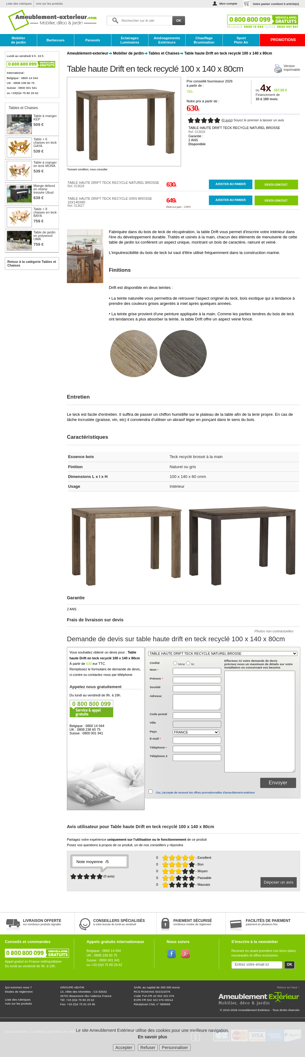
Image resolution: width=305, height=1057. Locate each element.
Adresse (156, 696)
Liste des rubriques (19, 3)
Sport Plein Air (241, 40)
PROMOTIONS (283, 40)
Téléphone (158, 747)
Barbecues (55, 40)
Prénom (156, 678)
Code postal (158, 714)
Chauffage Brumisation (204, 40)
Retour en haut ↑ (288, 987)
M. (193, 664)
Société (155, 687)
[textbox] (197, 715)
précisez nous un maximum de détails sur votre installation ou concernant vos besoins (258, 664)
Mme (181, 664)
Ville (153, 722)
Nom (154, 669)
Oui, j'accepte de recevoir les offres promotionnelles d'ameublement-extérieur (205, 792)
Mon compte (228, 3)
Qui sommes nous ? (18, 987)
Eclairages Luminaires (129, 40)
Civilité (155, 663)
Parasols (92, 40)
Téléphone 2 (159, 756)
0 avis (227, 120)
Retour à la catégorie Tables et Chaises (31, 263)
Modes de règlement (19, 991)
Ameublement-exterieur (87, 53)
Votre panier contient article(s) (276, 4)
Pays (153, 731)
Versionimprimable (292, 67)
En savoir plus (152, 1037)
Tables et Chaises (164, 53)
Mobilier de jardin (18, 40)
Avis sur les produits (49, 3)
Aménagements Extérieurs (167, 40)
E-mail (155, 738)
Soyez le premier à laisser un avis (259, 120)
